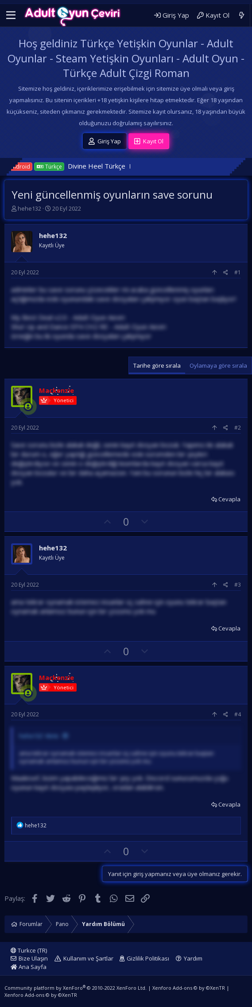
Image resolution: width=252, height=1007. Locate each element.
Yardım (193, 958)
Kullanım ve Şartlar (88, 958)
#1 (237, 272)
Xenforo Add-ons (188, 987)
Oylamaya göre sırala (218, 365)
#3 (237, 584)
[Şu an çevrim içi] (28, 406)
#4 (237, 714)
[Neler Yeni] (241, 15)
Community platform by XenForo (75, 987)
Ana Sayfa (29, 967)
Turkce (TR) (29, 950)
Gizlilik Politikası (148, 958)
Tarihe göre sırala (157, 365)
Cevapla (229, 499)
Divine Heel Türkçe (107, 165)
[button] (11, 15)
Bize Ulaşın (33, 958)
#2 (237, 427)
